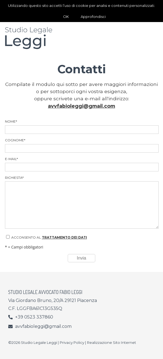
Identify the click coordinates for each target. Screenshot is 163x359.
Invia (81, 258)
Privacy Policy (72, 342)
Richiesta (81, 202)
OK (66, 16)
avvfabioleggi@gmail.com (81, 106)
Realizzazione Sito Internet (111, 342)
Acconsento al (46, 237)
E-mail (81, 164)
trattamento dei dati (64, 237)
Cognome (81, 145)
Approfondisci (93, 16)
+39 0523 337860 (34, 317)
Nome (81, 126)
